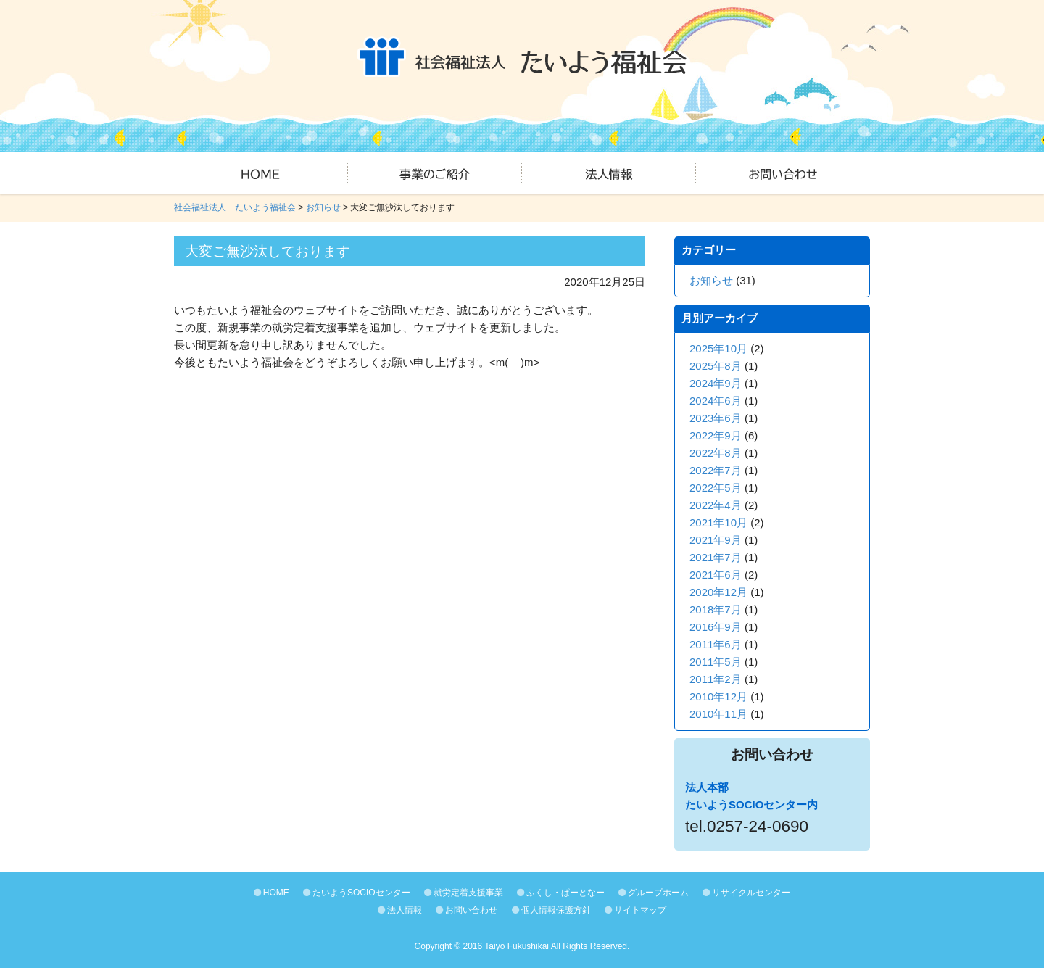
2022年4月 (715, 505)
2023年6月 (715, 418)
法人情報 (609, 173)
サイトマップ (635, 910)
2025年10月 (718, 348)
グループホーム (653, 893)
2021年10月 (718, 522)
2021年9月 (715, 540)
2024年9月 (715, 383)
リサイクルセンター (746, 893)
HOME (261, 173)
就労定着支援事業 (463, 893)
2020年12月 (718, 592)
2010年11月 (718, 714)
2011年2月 (715, 679)
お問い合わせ (783, 173)
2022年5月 (715, 487)
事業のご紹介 (435, 173)
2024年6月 (715, 400)
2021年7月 (715, 557)
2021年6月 (715, 574)
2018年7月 (715, 609)
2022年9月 (715, 435)
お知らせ (711, 280)
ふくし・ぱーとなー (561, 893)
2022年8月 (715, 453)
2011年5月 (715, 661)
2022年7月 (715, 470)
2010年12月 (718, 696)
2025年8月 (715, 366)
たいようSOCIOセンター (356, 893)
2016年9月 (715, 627)
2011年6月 (715, 644)
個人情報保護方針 (551, 910)
